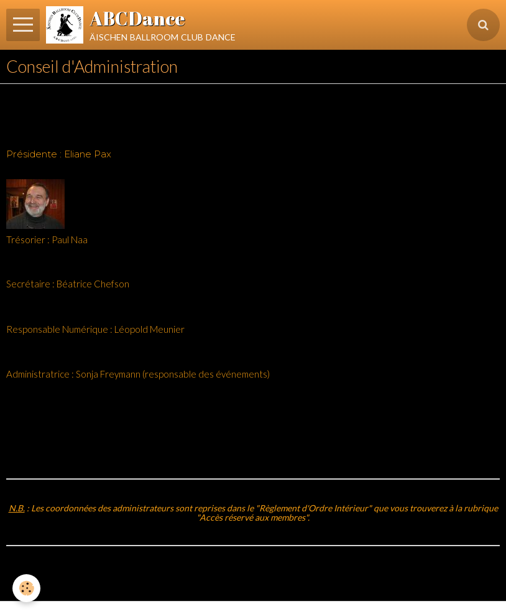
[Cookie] (26, 588)
